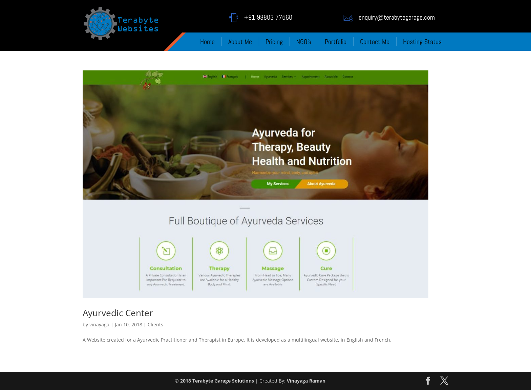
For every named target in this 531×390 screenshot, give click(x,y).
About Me (240, 41)
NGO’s (303, 41)
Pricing (274, 41)
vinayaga (99, 324)
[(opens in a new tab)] (255, 184)
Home (207, 41)
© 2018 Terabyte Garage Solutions (214, 380)
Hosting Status (422, 41)
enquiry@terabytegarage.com (397, 17)
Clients (155, 324)
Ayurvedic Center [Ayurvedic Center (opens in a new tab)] (118, 313)
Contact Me (374, 41)
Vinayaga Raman (306, 380)
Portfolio (335, 41)
